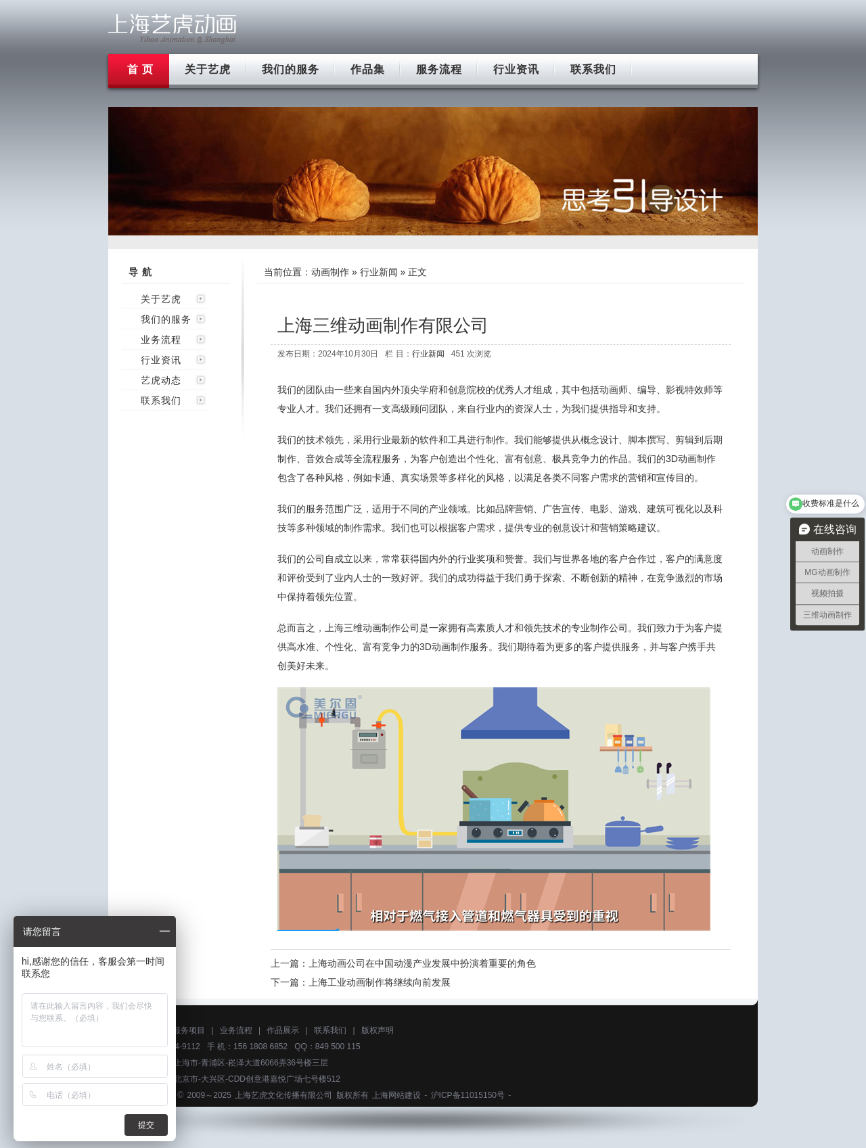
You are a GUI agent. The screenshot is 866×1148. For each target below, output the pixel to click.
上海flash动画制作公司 (172, 29)
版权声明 (377, 1030)
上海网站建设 (396, 1095)
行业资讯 (516, 69)
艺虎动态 (161, 380)
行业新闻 (379, 272)
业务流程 (161, 339)
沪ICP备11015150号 (468, 1095)
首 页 (140, 69)
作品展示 (283, 1030)
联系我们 (593, 69)
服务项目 (189, 1030)
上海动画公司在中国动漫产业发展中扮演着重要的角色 (422, 963)
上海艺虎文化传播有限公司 (283, 1095)
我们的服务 (290, 69)
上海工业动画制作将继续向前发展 (380, 982)
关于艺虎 (208, 69)
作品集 (367, 69)
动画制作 (330, 272)
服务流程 (439, 69)
